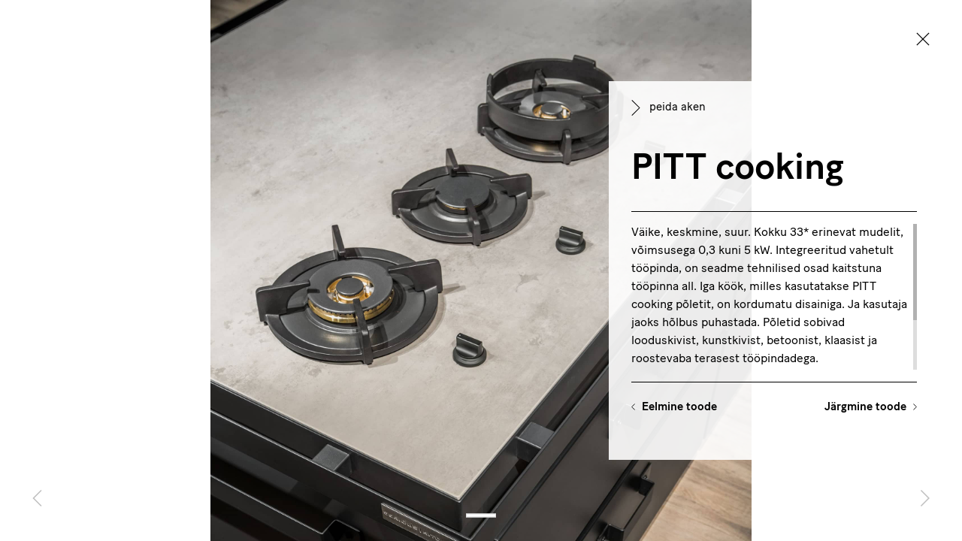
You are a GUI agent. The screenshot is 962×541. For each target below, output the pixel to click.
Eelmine (679, 407)
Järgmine (865, 407)
